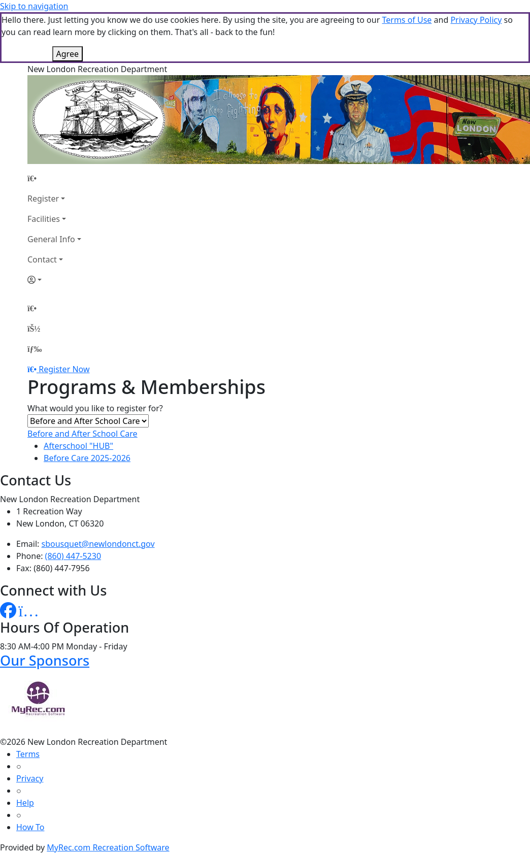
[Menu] (34, 349)
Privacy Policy (476, 19)
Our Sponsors (44, 660)
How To (30, 827)
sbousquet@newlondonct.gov (98, 543)
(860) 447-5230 (73, 556)
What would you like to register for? (95, 408)
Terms (28, 754)
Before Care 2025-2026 (87, 458)
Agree (67, 53)
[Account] (54, 280)
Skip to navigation (34, 6)
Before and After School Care (82, 433)
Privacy (29, 778)
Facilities (43, 218)
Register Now (64, 369)
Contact (42, 259)
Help (25, 802)
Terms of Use (407, 19)
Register (43, 198)
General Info (51, 239)
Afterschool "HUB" (78, 445)
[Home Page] (54, 178)
